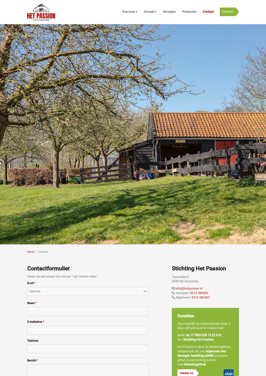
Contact (208, 11)
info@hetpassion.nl (189, 288)
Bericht (32, 360)
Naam (32, 303)
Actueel (149, 11)
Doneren (228, 11)
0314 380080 (199, 293)
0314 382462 (200, 297)
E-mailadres (35, 321)
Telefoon (32, 340)
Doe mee (128, 11)
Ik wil (31, 283)
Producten (189, 11)
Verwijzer (169, 11)
